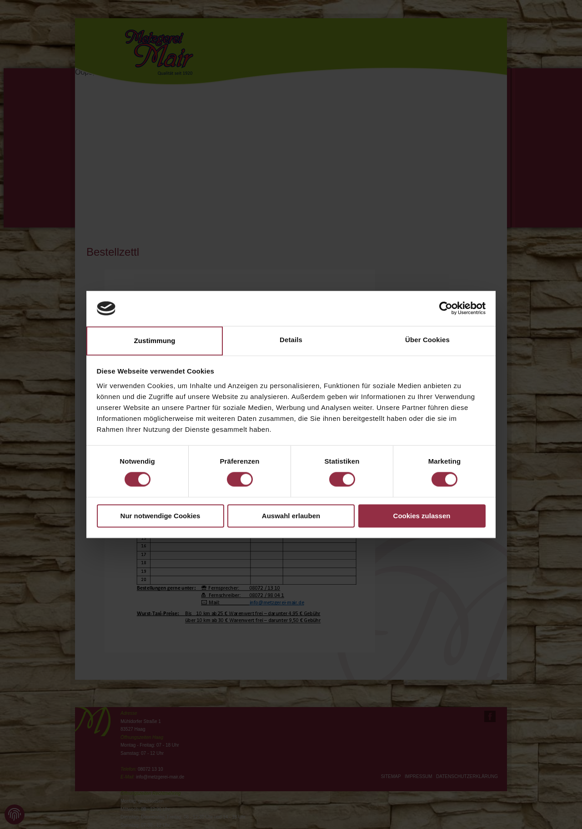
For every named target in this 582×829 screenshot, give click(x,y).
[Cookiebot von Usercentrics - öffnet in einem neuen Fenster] (446, 308)
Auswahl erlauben (291, 516)
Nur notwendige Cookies (160, 516)
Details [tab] (291, 340)
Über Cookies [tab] (427, 340)
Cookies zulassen (422, 516)
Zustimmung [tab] (155, 340)
